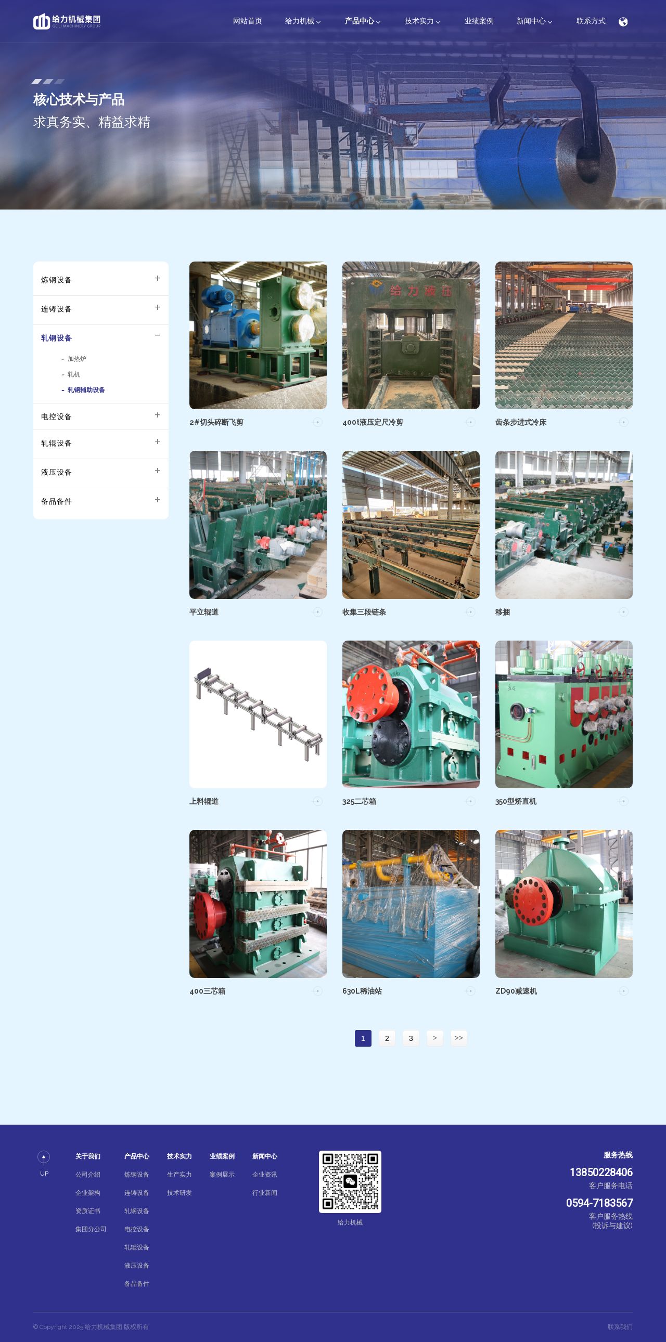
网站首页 (247, 21)
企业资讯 (264, 1174)
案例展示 (222, 1174)
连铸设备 (56, 309)
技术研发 (179, 1192)
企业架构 (87, 1192)
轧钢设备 (56, 338)
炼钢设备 (56, 280)
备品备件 (56, 501)
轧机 (74, 374)
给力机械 (299, 21)
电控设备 (56, 416)
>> (459, 1038)
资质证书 (87, 1211)
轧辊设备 (56, 443)
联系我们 (620, 1327)
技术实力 (419, 21)
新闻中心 (531, 21)
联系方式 (591, 21)
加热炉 (77, 358)
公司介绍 (87, 1174)
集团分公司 (91, 1229)
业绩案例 (479, 21)
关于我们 (87, 1156)
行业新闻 (264, 1192)
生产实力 (179, 1174)
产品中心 (359, 21)
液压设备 (56, 472)
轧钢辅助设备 (86, 390)
